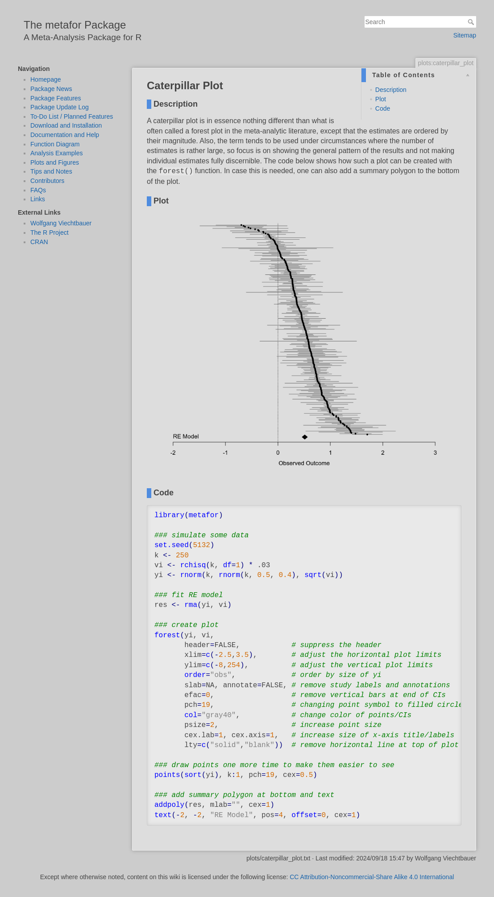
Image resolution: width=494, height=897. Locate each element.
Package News (51, 88)
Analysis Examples (56, 153)
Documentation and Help (64, 134)
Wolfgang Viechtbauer (60, 223)
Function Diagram (55, 144)
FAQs (38, 190)
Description (391, 89)
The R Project (49, 232)
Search (472, 22)
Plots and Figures (54, 162)
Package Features (55, 98)
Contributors (47, 180)
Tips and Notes (51, 171)
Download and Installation (66, 125)
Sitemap (464, 35)
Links (37, 199)
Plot (380, 99)
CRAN (39, 241)
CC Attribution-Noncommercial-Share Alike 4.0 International (372, 876)
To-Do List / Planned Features (71, 116)
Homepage (45, 79)
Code (382, 108)
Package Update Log (59, 107)
